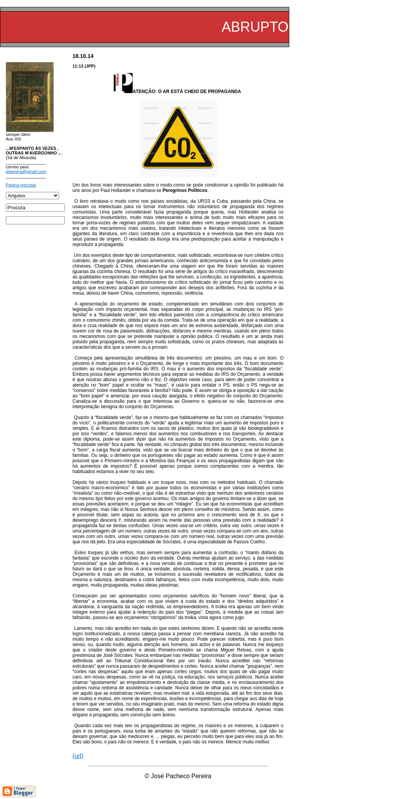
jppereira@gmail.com (26, 171)
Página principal (21, 185)
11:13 (78, 66)
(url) (78, 756)
